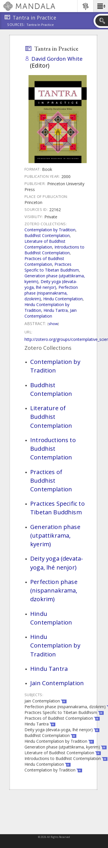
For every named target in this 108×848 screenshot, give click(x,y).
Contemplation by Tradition (49, 229)
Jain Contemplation (50, 313)
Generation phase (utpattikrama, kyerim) (55, 535)
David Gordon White (57, 58)
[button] (100, 6)
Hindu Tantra (55, 310)
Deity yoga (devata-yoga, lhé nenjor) (50, 284)
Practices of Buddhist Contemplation (44, 261)
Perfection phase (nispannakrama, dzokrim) (51, 292)
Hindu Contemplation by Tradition (55, 645)
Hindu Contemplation (63, 298)
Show (53, 323)
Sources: (16, 25)
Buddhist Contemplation (47, 235)
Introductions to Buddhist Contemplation (54, 249)
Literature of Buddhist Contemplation (44, 244)
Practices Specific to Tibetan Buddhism (51, 267)
